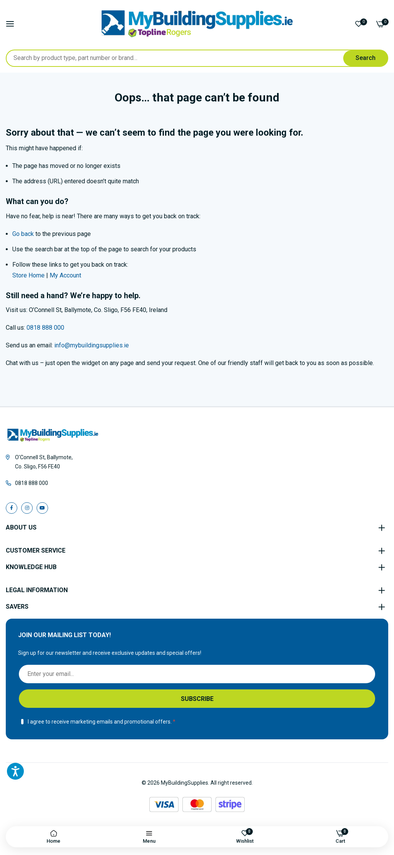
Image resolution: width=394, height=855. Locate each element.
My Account (65, 275)
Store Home (28, 275)
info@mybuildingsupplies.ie (91, 345)
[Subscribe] (197, 698)
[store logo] (197, 24)
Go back (23, 233)
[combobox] (197, 58)
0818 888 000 (45, 327)
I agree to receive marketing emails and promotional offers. (100, 722)
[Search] (365, 58)
